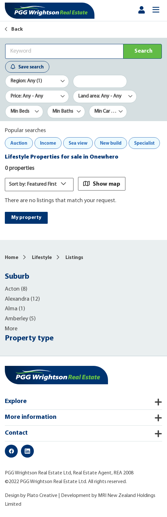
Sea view (78, 143)
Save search (27, 67)
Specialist (144, 143)
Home (11, 257)
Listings (74, 257)
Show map (101, 183)
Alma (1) (15, 309)
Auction (18, 143)
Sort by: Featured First (39, 184)
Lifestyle (42, 257)
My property (26, 217)
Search (143, 51)
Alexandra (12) (22, 299)
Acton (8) (16, 289)
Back (14, 29)
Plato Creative (42, 495)
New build (111, 143)
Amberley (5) (20, 319)
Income (48, 143)
